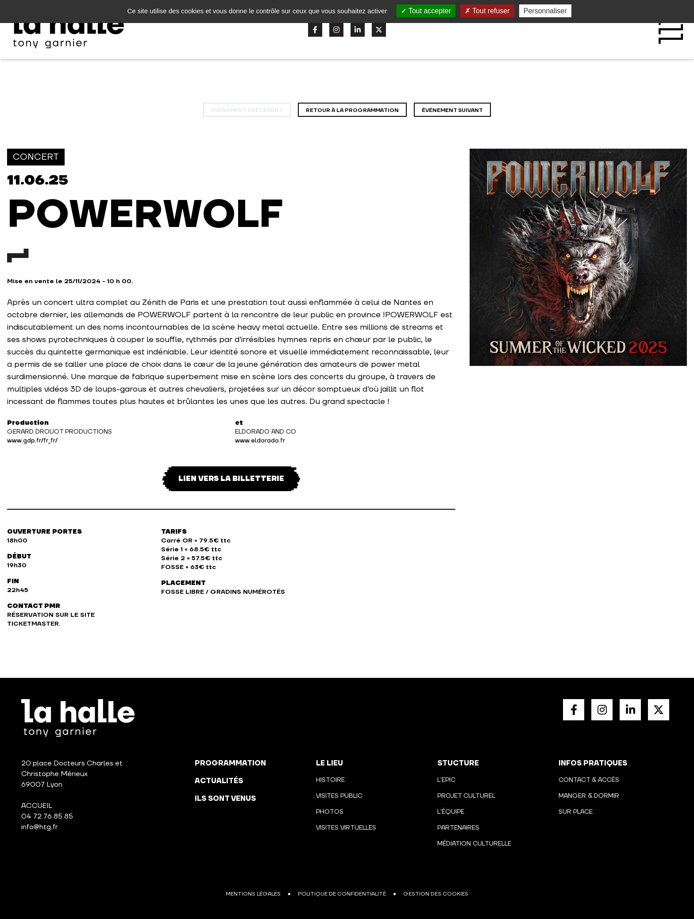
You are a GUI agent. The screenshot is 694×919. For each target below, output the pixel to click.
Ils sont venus (225, 798)
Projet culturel (466, 796)
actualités (219, 781)
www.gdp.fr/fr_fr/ (32, 441)
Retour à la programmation (352, 110)
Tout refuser (487, 11)
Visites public (339, 796)
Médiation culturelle (474, 844)
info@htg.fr (39, 827)
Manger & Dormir (589, 796)
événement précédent (247, 110)
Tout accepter (426, 11)
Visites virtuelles (346, 828)
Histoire (330, 780)
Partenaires (458, 828)
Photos (329, 812)
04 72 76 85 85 (47, 816)
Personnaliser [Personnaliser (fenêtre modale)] (545, 11)
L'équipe (450, 812)
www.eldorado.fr (260, 441)
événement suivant (452, 110)
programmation (230, 763)
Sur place (576, 812)
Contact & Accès (589, 780)
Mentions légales (253, 894)
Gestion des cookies (435, 894)
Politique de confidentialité (342, 894)
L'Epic (446, 780)
